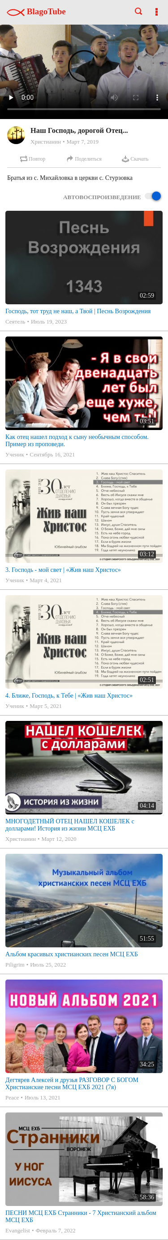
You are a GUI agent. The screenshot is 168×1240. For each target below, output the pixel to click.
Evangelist (17, 1230)
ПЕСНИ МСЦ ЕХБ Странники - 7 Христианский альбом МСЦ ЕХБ (80, 1216)
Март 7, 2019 (82, 141)
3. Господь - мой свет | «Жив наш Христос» (63, 570)
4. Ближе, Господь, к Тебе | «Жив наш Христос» (69, 695)
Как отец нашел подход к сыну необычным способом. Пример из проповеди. (77, 440)
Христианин (45, 141)
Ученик (14, 454)
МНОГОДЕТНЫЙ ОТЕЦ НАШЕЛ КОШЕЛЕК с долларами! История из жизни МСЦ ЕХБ (69, 825)
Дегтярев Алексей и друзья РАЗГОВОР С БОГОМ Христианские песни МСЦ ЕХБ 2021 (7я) (71, 1084)
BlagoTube (36, 11)
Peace (12, 1097)
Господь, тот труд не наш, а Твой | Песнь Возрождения (78, 311)
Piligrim (15, 964)
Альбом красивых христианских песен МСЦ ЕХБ (71, 954)
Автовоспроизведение (112, 196)
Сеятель (15, 321)
